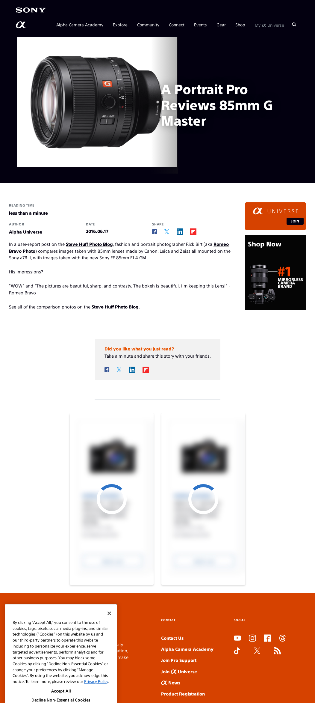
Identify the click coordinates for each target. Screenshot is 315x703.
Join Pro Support (178, 660)
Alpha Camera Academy (79, 24)
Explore (120, 24)
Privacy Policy (96, 700)
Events (200, 24)
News (170, 682)
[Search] (294, 25)
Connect (176, 24)
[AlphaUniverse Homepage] (21, 24)
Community (148, 24)
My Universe (269, 24)
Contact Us (172, 638)
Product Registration (183, 693)
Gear (221, 24)
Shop (240, 24)
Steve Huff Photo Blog (89, 244)
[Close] (109, 632)
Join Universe (179, 671)
